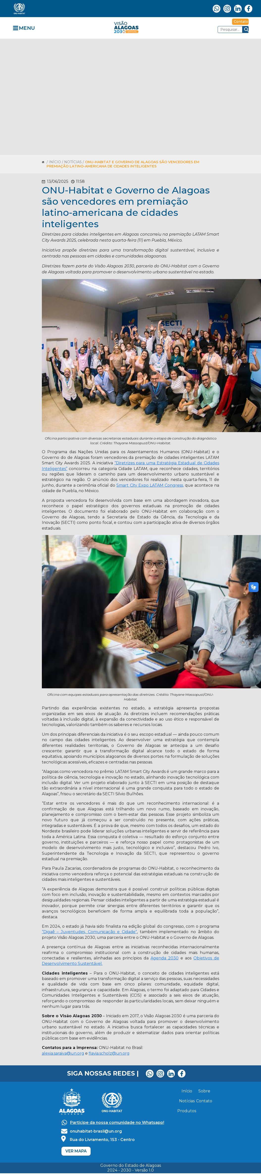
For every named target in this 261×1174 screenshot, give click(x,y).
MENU (27, 28)
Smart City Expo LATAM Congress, (150, 485)
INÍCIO (55, 162)
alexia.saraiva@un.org (63, 1053)
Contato (241, 21)
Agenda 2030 (165, 958)
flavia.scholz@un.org (109, 1053)
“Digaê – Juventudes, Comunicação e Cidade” (89, 931)
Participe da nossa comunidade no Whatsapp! (117, 1122)
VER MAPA (76, 1151)
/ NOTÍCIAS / (73, 162)
